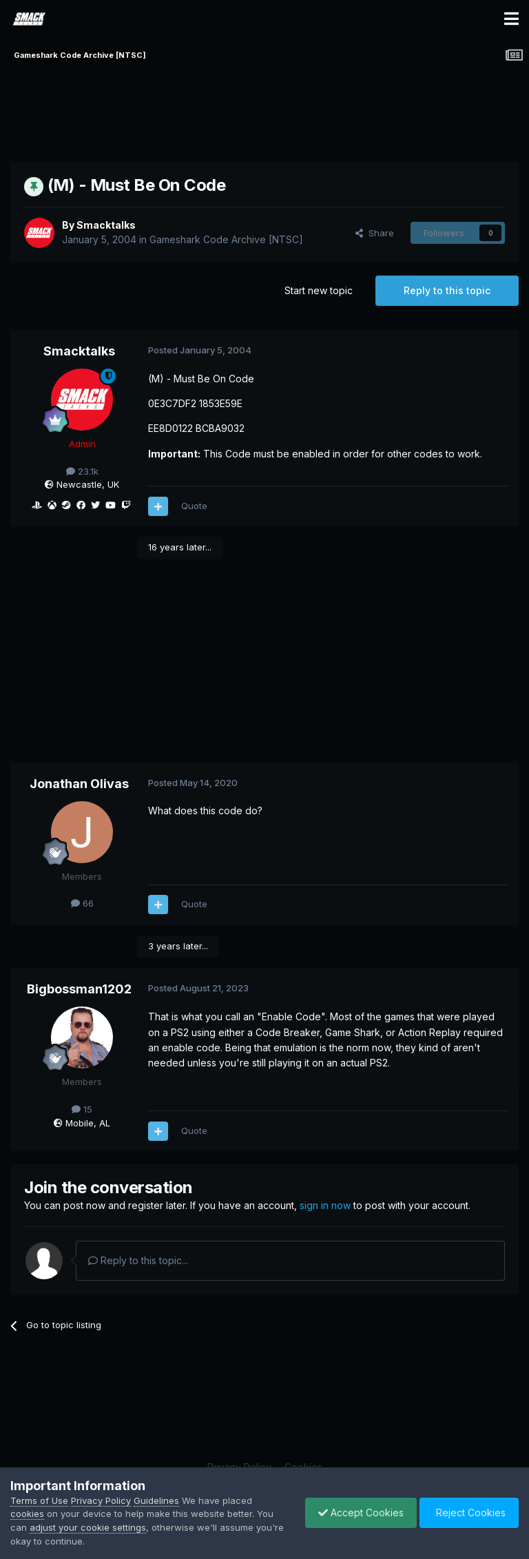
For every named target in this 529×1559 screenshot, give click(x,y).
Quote (194, 505)
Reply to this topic (447, 290)
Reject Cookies (468, 1512)
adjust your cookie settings (88, 1527)
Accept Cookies (357, 1512)
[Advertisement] (264, 114)
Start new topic (318, 290)
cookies (27, 1513)
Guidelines (156, 1500)
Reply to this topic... (138, 1260)
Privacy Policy (101, 1500)
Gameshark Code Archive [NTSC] (226, 239)
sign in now (325, 1205)
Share (374, 232)
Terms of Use (39, 1500)
